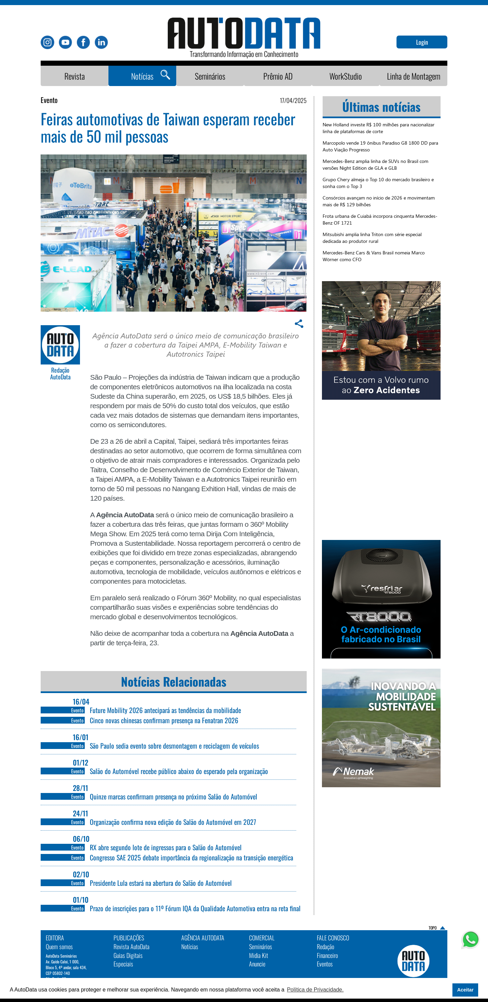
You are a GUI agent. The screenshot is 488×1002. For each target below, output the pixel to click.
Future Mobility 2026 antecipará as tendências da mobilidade (165, 710)
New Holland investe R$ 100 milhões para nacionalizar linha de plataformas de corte (378, 127)
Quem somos (59, 946)
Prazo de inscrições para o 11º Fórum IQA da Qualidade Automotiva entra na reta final (195, 908)
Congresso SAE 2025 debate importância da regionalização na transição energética (191, 857)
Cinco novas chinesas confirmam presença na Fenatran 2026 (164, 720)
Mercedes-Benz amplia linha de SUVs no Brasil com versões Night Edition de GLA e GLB (375, 164)
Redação (325, 946)
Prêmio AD (278, 76)
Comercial (261, 937)
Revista (74, 76)
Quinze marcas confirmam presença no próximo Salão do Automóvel (173, 796)
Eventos (325, 963)
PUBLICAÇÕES (129, 937)
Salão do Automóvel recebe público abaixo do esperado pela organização (179, 771)
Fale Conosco (333, 937)
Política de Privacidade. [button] (315, 990)
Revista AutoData (131, 946)
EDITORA (55, 937)
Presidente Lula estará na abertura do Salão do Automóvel (161, 883)
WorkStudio (345, 76)
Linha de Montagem (413, 76)
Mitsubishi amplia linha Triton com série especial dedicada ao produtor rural (372, 237)
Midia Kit (258, 955)
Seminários (210, 76)
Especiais (123, 963)
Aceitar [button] (465, 990)
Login (422, 42)
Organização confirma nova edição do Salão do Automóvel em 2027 (173, 822)
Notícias (142, 76)
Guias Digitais (128, 955)
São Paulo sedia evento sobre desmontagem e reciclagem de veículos (174, 745)
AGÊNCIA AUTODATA (202, 937)
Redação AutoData (60, 373)
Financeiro (327, 955)
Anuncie (257, 963)
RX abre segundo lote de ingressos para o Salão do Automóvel (166, 847)
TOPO (432, 927)
